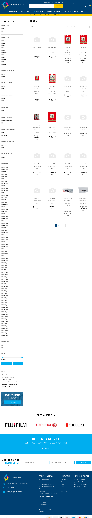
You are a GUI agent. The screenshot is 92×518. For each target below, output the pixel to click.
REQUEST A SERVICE (79, 11)
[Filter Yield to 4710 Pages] (12, 272)
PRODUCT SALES (12, 11)
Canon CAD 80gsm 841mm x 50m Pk (68, 166)
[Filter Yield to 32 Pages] (12, 323)
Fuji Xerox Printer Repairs (80, 486)
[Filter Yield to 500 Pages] (12, 263)
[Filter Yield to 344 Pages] (12, 312)
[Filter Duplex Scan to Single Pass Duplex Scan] (12, 121)
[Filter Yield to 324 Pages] (12, 321)
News (82, 3)
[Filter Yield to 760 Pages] (12, 188)
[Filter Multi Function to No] (12, 101)
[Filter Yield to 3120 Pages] (12, 328)
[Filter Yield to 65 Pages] (12, 211)
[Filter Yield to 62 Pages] (12, 221)
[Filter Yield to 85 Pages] (12, 179)
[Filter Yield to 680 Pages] (12, 204)
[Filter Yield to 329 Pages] (12, 319)
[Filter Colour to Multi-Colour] (12, 55)
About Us (63, 488)
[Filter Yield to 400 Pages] (12, 298)
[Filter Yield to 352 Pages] (12, 307)
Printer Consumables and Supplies (48, 493)
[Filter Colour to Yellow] (12, 59)
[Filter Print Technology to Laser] (12, 145)
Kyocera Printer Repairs (80, 481)
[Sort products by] (79, 27)
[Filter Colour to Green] (12, 48)
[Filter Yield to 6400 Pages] (12, 214)
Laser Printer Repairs (79, 479)
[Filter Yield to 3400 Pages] (12, 314)
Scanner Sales (43, 488)
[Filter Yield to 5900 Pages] (12, 232)
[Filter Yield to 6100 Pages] (12, 223)
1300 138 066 (59, 3)
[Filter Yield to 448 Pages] (12, 286)
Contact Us (88, 3)
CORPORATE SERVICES (53, 11)
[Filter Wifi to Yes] (12, 111)
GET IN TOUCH (12, 402)
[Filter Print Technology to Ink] (12, 147)
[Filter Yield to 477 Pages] (12, 270)
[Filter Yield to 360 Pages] (12, 305)
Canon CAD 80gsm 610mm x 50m (52, 166)
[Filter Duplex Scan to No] (12, 123)
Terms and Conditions (45, 508)
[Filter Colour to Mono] (12, 62)
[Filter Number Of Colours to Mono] (12, 133)
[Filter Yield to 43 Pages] (12, 293)
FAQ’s (62, 484)
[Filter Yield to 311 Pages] (12, 333)
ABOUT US (67, 11)
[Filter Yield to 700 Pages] (12, 195)
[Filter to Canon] (12, 29)
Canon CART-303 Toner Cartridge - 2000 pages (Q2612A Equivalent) (68, 203)
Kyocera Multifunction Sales (46, 486)
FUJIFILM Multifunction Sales (46, 484)
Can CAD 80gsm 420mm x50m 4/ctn (52, 50)
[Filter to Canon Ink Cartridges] (12, 31)
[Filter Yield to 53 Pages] (12, 249)
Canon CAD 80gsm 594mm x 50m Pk (68, 127)
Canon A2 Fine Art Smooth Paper (67, 89)
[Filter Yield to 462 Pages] (12, 277)
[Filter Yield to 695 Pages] (12, 200)
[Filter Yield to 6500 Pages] (12, 209)
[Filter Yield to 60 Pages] (12, 230)
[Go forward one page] (63, 225)
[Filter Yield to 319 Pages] (12, 326)
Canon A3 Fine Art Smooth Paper (83, 89)
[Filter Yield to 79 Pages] (12, 181)
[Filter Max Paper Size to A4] (12, 157)
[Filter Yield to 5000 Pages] (12, 260)
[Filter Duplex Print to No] (12, 89)
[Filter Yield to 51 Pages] (12, 256)
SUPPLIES (39, 11)
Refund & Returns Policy (45, 506)
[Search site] (58, 6)
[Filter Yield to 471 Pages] (12, 274)
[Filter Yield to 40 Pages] (12, 300)
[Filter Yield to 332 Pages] (12, 316)
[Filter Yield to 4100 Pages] (12, 295)
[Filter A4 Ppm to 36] (12, 347)
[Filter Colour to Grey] (12, 50)
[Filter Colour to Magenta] (12, 52)
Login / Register (75, 3)
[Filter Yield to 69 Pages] (12, 202)
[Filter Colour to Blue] (12, 43)
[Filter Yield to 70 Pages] (12, 197)
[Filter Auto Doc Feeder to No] (12, 76)
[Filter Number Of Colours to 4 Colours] (12, 135)
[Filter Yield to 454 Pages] (12, 279)
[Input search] (47, 6)
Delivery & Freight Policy (45, 499)
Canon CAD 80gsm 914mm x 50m (52, 201)
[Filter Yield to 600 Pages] (12, 228)
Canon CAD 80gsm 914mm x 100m (37, 201)
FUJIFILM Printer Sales (45, 479)
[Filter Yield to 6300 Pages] (12, 218)
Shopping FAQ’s (43, 501)
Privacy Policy (43, 504)
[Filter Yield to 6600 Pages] (12, 207)
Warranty (41, 511)
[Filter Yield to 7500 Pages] (12, 190)
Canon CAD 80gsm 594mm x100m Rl (83, 127)
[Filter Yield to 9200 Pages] (12, 167)
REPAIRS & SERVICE (27, 11)
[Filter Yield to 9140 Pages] (12, 169)
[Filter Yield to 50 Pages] (12, 265)
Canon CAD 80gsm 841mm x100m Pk (83, 166)
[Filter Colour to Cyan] (12, 45)
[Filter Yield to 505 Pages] (12, 258)
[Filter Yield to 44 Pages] (12, 288)
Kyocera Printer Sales (45, 481)
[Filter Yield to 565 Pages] (12, 237)
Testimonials (64, 479)
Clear (18, 363)
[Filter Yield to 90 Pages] (12, 174)
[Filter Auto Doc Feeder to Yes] (12, 74)
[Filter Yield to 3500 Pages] (12, 309)
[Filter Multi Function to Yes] (12, 98)
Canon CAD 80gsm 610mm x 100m (37, 166)
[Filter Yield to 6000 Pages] (12, 225)
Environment (64, 481)
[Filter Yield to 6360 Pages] (12, 216)
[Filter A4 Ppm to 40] (12, 345)
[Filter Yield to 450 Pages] (12, 284)
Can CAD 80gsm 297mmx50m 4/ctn (37, 50)
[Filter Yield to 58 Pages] (12, 235)
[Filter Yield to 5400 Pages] (12, 246)
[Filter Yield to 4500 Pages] (12, 281)
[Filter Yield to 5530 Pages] (12, 239)
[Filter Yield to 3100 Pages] (12, 335)
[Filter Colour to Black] (12, 41)
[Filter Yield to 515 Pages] (12, 253)
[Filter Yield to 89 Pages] (12, 176)
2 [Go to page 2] (58, 225)
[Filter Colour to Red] (12, 57)
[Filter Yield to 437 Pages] (12, 291)
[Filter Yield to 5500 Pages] (12, 242)
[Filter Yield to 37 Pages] (12, 302)
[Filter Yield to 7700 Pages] (12, 183)
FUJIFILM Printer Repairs (80, 484)
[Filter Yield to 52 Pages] (12, 251)
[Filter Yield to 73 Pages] (12, 193)
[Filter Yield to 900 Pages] (12, 172)
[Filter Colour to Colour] (12, 64)
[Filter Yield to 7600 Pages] (12, 186)
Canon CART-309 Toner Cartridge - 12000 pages (83, 201)
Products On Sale (43, 491)
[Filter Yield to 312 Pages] (12, 330)
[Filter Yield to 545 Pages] (12, 244)
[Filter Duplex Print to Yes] (12, 86)
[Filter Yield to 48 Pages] (12, 267)
